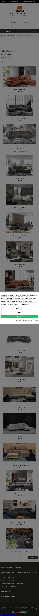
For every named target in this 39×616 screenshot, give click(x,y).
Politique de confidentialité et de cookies (27, 320)
